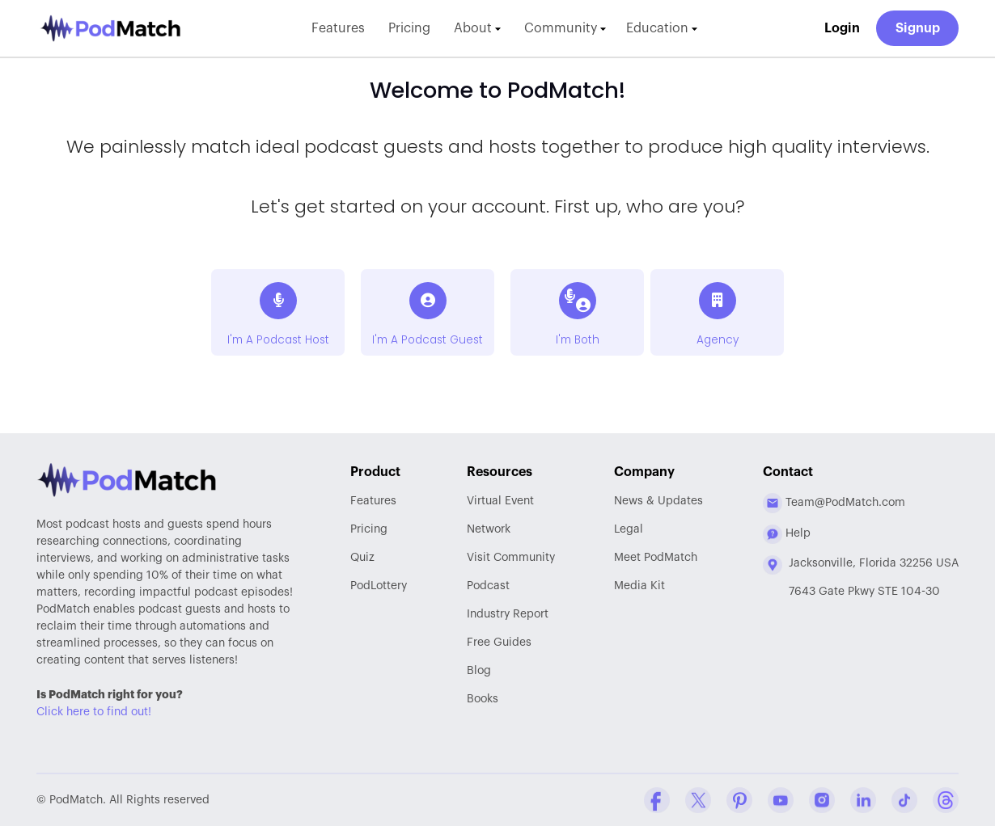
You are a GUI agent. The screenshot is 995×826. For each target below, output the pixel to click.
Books (482, 699)
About (477, 28)
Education (661, 28)
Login (842, 28)
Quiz (362, 557)
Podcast (488, 586)
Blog (479, 670)
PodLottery (378, 586)
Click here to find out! (93, 712)
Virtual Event (500, 501)
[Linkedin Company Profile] (863, 800)
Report (507, 614)
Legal (628, 529)
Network (488, 529)
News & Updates (658, 501)
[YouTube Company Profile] (781, 800)
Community (565, 28)
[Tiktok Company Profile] (904, 800)
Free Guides (499, 642)
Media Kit (639, 586)
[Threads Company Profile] (946, 800)
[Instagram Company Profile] (822, 800)
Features (338, 28)
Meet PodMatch (655, 557)
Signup (918, 28)
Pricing (409, 28)
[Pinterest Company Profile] (739, 800)
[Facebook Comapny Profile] (657, 800)
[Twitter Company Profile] (698, 800)
